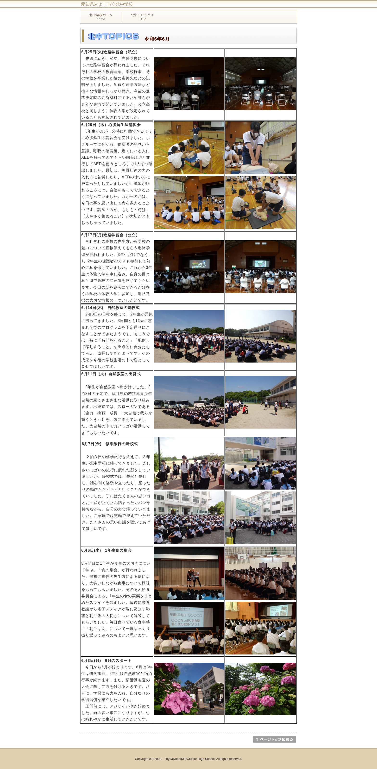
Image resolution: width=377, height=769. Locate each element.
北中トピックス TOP (142, 17)
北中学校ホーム (101, 17)
